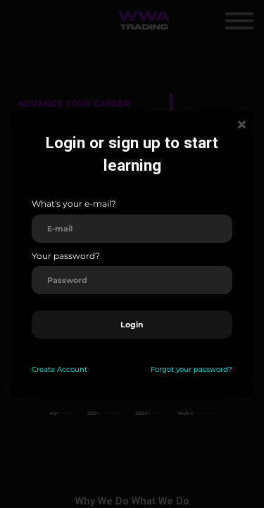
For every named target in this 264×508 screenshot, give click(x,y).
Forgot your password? (191, 369)
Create (43, 369)
